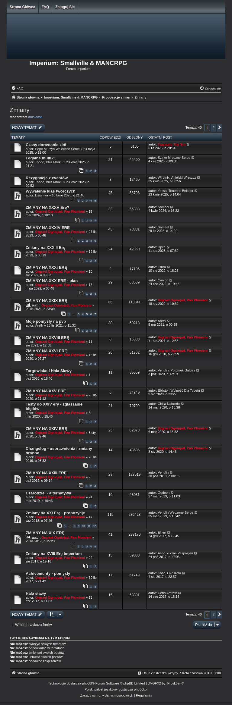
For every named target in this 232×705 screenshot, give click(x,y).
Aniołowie (35, 117)
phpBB (87, 683)
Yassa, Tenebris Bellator (175, 191)
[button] (219, 128)
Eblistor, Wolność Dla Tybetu (179, 390)
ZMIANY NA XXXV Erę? (47, 207)
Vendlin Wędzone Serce (175, 512)
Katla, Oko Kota (169, 573)
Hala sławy (36, 593)
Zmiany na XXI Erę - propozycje (55, 513)
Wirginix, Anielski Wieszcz (177, 177)
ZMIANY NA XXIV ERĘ (46, 428)
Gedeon (163, 492)
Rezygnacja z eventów (47, 178)
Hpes (162, 247)
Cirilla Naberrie (169, 404)
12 (94, 526)
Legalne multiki (40, 158)
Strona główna (22, 7)
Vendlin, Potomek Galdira (176, 370)
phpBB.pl (140, 689)
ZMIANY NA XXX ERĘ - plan (52, 280)
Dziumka (41, 195)
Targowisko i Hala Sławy (49, 370)
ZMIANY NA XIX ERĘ (45, 533)
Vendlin (163, 472)
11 (89, 526)
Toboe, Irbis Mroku (48, 162)
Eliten (162, 532)
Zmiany (20, 110)
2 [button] (213, 127)
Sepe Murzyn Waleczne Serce (57, 149)
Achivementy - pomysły (48, 573)
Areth (39, 325)
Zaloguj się (65, 7)
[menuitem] (17, 88)
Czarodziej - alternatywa (48, 493)
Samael (163, 207)
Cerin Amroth (167, 593)
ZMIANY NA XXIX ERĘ (46, 300)
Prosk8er (174, 683)
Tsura (162, 267)
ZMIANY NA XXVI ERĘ (46, 351)
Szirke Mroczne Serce (174, 157)
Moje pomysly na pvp (46, 321)
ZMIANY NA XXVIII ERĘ (47, 337)
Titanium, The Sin (171, 144)
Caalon (163, 280)
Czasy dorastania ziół (46, 145)
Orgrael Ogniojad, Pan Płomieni (60, 211)
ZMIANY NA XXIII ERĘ (46, 473)
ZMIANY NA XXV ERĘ (46, 391)
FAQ (45, 7)
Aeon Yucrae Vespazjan (175, 553)
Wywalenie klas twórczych (51, 191)
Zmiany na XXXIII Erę (45, 247)
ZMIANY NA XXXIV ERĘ (48, 227)
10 (83, 526)
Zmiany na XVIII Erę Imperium (54, 553)
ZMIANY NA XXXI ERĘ (46, 267)
